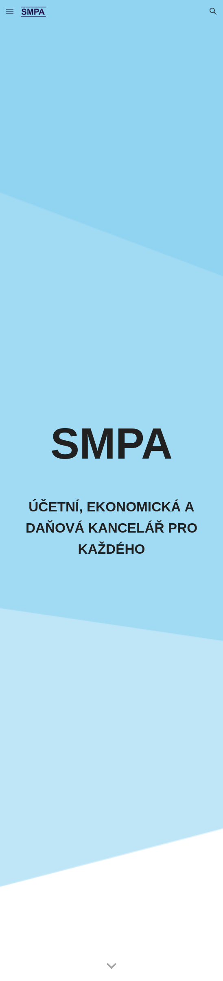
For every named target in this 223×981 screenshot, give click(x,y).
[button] (10, 11)
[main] (111, 447)
